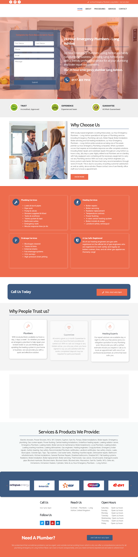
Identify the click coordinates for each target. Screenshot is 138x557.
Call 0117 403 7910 (112, 292)
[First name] (23, 43)
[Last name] (44, 43)
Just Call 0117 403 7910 (99, 535)
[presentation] (7, 486)
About (88, 9)
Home (79, 9)
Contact (123, 9)
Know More (79, 177)
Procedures (99, 9)
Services (112, 9)
